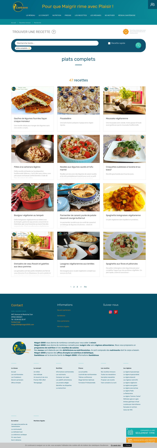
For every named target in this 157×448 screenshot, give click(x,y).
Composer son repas (62, 376)
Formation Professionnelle (86, 381)
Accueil (13, 370)
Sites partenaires (63, 320)
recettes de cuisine (70, 346)
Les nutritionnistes (17, 373)
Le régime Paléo (128, 389)
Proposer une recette (108, 378)
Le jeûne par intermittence (131, 403)
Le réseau (23, 15)
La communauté (16, 428)
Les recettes (81, 15)
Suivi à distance (16, 438)
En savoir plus (116, 445)
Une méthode (38, 373)
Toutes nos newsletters (108, 373)
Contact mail (15, 321)
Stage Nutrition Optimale (86, 378)
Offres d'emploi (16, 381)
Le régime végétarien (130, 381)
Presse (66, 15)
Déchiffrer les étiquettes (64, 384)
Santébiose (61, 314)
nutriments (115, 349)
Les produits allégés (62, 381)
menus (41, 349)
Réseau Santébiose (134, 15)
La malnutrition (61, 386)
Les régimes (98, 15)
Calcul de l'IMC (128, 408)
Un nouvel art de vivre (41, 376)
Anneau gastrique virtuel (131, 400)
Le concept (38, 15)
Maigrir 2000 (20, 7)
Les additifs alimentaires (64, 378)
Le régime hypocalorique (131, 370)
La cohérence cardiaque (19, 433)
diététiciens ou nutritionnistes (76, 349)
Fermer (127, 445)
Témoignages (38, 381)
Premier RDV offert (40, 378)
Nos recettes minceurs (108, 370)
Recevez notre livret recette (144, 441)
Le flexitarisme (128, 392)
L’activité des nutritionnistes (87, 373)
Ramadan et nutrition (130, 406)
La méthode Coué (16, 430)
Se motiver (114, 15)
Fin (85, 285)
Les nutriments (61, 373)
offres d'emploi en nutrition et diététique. (75, 351)
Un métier (37, 370)
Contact (17, 304)
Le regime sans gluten (130, 384)
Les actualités (82, 370)
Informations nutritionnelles (65, 370)
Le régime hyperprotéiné (131, 373)
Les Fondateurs (16, 376)
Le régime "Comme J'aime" (132, 395)
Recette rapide (116, 41)
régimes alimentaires (104, 344)
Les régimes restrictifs (130, 378)
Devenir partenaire (64, 309)
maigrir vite (85, 344)
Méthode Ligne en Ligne (130, 397)
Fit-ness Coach (16, 436)
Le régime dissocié (129, 376)
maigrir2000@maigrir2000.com (22, 323)
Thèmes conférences (85, 376)
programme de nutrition (45, 346)
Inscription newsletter (108, 376)
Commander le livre (145, 432)
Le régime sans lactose (130, 386)
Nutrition (53, 15)
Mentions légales (63, 325)
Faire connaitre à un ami (108, 381)
